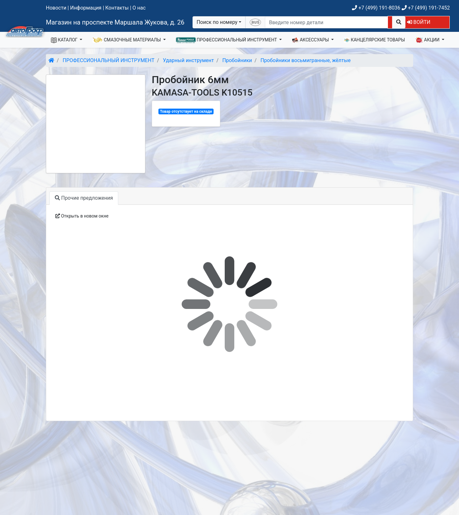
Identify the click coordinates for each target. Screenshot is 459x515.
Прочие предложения (84, 198)
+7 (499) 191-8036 (376, 8)
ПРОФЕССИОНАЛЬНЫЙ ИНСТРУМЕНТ (227, 40)
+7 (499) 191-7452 (426, 8)
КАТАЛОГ (65, 40)
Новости (56, 8)
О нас (139, 8)
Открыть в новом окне (81, 215)
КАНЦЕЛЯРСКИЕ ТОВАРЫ (374, 40)
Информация (85, 8)
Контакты (116, 8)
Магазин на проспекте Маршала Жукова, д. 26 (115, 22)
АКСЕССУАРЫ (311, 40)
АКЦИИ (428, 40)
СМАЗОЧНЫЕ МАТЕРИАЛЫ (127, 40)
